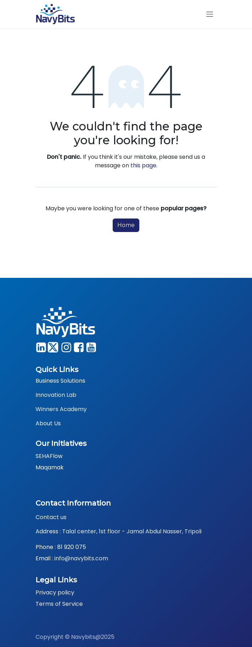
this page (143, 165)
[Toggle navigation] (210, 14)
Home (126, 225)
